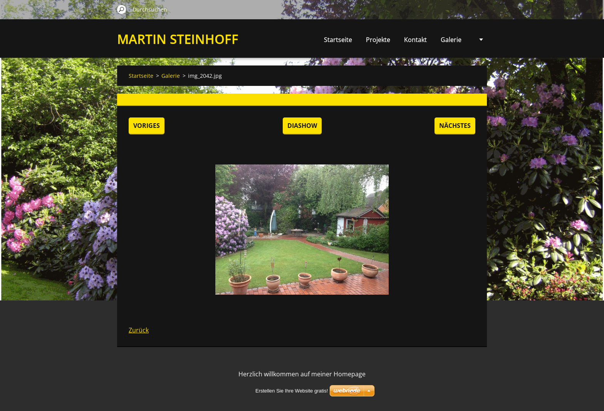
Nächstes (455, 125)
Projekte (378, 39)
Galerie (451, 39)
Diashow (302, 125)
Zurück (139, 330)
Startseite (338, 39)
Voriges (146, 125)
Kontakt (415, 39)
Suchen (121, 9)
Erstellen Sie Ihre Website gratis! (291, 391)
